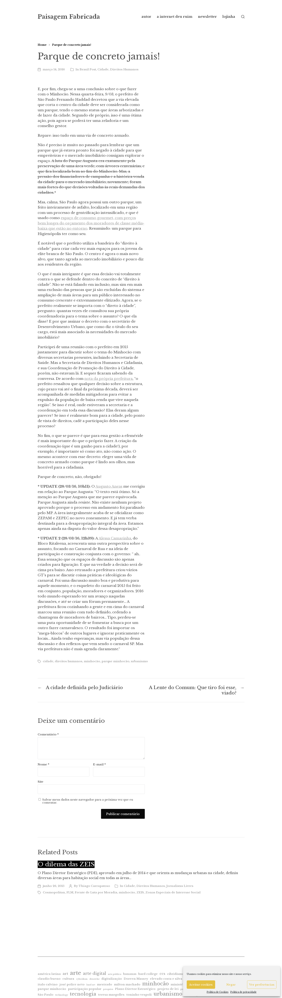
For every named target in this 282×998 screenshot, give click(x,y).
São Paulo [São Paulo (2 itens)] (45, 994)
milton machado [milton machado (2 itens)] (127, 984)
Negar (231, 984)
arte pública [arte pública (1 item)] (114, 974)
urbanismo (139, 661)
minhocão (92, 661)
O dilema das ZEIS (66, 864)
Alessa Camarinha (115, 538)
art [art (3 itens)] (65, 974)
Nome (43, 764)
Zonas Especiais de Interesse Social (173, 892)
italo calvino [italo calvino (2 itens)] (48, 984)
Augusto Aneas (108, 486)
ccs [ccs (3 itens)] (162, 974)
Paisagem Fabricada (69, 17)
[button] (243, 16)
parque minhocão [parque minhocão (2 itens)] (52, 989)
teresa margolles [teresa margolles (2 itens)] (111, 994)
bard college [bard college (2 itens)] (148, 974)
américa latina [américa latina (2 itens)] (49, 974)
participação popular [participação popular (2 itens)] (84, 989)
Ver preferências (261, 984)
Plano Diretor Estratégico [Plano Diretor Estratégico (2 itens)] (135, 989)
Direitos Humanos (124, 69)
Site (40, 781)
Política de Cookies (217, 992)
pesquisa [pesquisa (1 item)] (108, 989)
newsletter (207, 16)
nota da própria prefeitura (108, 378)
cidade (48, 661)
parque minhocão (115, 661)
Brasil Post (88, 69)
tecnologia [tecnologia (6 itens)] (83, 994)
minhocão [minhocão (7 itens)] (155, 984)
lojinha (228, 16)
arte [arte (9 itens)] (75, 973)
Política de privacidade (243, 992)
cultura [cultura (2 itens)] (68, 978)
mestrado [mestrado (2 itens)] (104, 984)
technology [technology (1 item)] (61, 995)
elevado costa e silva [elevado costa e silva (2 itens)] (166, 978)
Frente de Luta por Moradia (96, 892)
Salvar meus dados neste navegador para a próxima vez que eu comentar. (87, 801)
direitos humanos (68, 661)
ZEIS (140, 892)
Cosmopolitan (54, 892)
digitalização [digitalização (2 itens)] (111, 978)
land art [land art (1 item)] (90, 985)
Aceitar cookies (201, 984)
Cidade (103, 69)
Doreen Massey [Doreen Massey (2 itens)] (136, 978)
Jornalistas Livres (179, 886)
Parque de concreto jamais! (71, 45)
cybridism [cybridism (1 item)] (82, 979)
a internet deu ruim (174, 16)
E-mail (99, 764)
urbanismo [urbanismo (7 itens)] (167, 994)
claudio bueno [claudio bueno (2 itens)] (49, 978)
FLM (69, 892)
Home (42, 45)
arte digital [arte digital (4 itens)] (94, 973)
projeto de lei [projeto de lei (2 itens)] (168, 989)
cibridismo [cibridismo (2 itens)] (175, 974)
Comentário (48, 734)
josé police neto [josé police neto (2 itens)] (72, 984)
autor (146, 16)
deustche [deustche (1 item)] (94, 979)
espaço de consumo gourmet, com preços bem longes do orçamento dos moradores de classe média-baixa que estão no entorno (91, 223)
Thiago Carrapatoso (94, 886)
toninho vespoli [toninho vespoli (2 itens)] (139, 994)
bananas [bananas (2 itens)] (129, 974)
